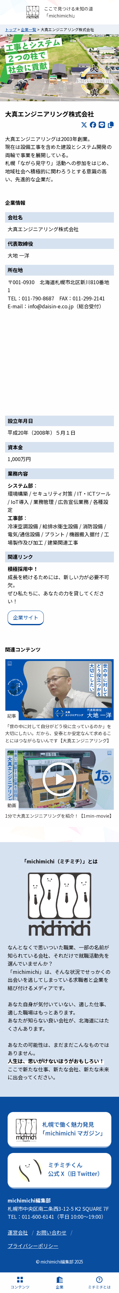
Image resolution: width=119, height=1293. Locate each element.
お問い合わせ (51, 1232)
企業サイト (25, 617)
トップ (11, 29)
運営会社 (18, 1232)
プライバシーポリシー (33, 1245)
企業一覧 (28, 29)
